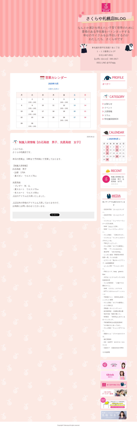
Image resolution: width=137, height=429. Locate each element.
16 (107, 153)
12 (117, 150)
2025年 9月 (53, 84)
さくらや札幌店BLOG (106, 18)
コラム (107, 115)
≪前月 (50, 89)
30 (107, 159)
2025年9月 (114, 139)
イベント (108, 108)
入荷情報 (108, 111)
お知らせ (108, 104)
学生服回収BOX (111, 119)
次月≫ (56, 89)
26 (117, 156)
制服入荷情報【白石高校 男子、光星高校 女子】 (47, 142)
